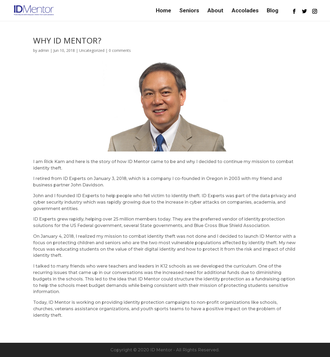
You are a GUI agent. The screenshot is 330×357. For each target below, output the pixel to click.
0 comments (120, 50)
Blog (272, 11)
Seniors (189, 11)
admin (43, 50)
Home (163, 11)
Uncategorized (91, 50)
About (215, 11)
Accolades (245, 11)
